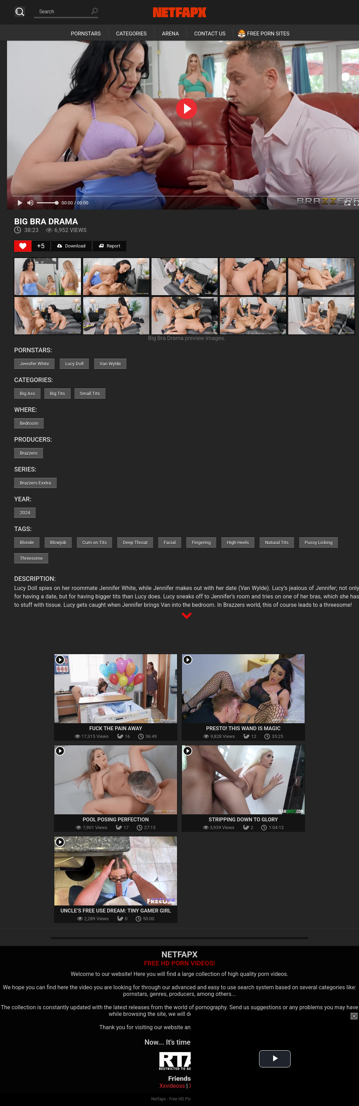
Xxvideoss (172, 1086)
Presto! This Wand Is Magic (243, 728)
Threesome (31, 558)
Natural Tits (277, 542)
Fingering (201, 542)
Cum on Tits (94, 542)
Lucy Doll (74, 363)
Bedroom (29, 423)
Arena (170, 33)
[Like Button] (23, 246)
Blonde (27, 542)
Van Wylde (110, 363)
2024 (25, 512)
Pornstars (86, 33)
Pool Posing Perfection (116, 819)
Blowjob (58, 542)
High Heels (238, 542)
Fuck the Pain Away (115, 728)
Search (19, 11)
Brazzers (28, 453)
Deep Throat (135, 542)
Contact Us (209, 33)
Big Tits (57, 393)
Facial (170, 542)
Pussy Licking (318, 542)
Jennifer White (34, 363)
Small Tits (90, 393)
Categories (131, 33)
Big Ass (27, 393)
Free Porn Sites (268, 33)
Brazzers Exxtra (35, 483)
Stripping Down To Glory (243, 819)
